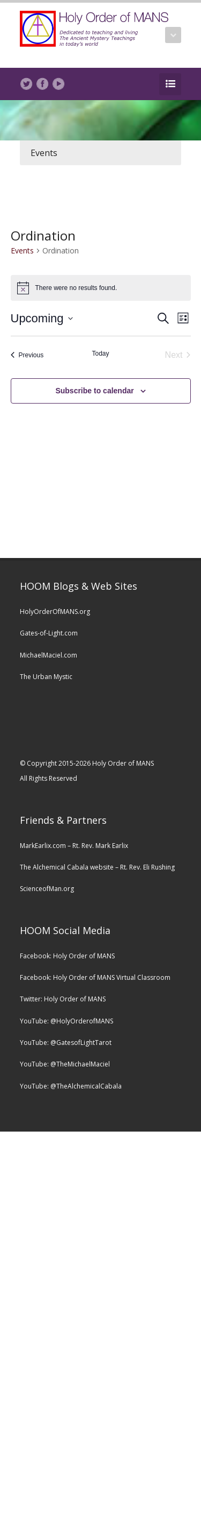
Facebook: (36, 955)
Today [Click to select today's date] (100, 353)
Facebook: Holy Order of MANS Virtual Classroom (95, 977)
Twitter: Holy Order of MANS (63, 999)
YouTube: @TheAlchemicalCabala (71, 1086)
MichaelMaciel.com (48, 655)
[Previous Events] (27, 355)
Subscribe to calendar (94, 390)
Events (44, 153)
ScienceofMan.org (47, 888)
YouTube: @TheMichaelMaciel (65, 1064)
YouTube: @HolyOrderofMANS (66, 1021)
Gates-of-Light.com (49, 633)
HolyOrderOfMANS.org (55, 611)
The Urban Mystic (46, 676)
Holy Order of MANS (84, 955)
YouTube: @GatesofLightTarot (65, 1042)
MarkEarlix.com (43, 845)
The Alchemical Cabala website (67, 867)
